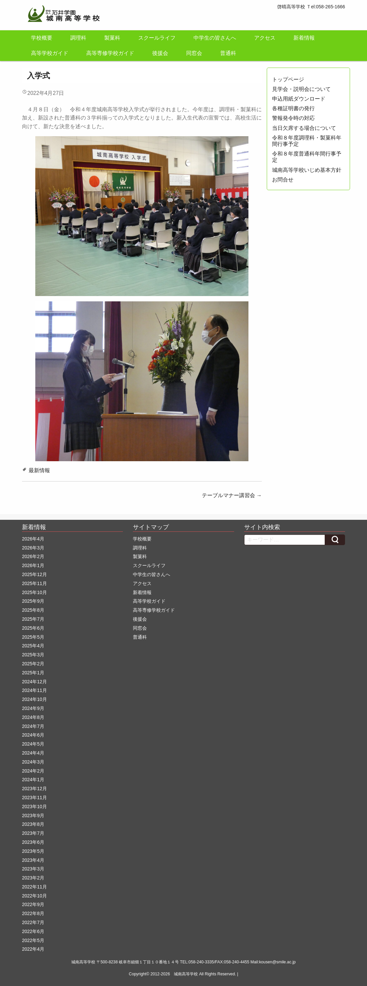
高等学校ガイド (49, 53)
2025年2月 (33, 663)
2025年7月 (33, 619)
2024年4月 (33, 753)
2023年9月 (33, 815)
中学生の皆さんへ (214, 38)
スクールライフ (157, 38)
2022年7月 (33, 922)
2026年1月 (33, 565)
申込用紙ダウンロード (298, 99)
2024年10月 (34, 699)
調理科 (78, 38)
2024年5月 (33, 744)
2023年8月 (33, 824)
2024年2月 (33, 771)
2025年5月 (33, 637)
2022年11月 (34, 886)
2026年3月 (33, 547)
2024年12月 (34, 681)
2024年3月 (33, 762)
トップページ (288, 79)
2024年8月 (33, 717)
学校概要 (41, 38)
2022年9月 (33, 904)
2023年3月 (33, 868)
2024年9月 (33, 708)
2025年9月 (33, 601)
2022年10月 (34, 895)
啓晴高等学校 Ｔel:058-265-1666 (311, 6)
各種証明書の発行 (293, 108)
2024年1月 (33, 779)
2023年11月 (34, 797)
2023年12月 (34, 788)
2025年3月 (33, 654)
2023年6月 (33, 842)
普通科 (228, 53)
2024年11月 (34, 690)
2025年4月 (33, 645)
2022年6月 (33, 931)
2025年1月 (33, 672)
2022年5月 (33, 940)
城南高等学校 (186, 974)
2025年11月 (34, 583)
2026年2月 (33, 556)
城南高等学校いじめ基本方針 (306, 170)
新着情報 (304, 38)
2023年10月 (34, 806)
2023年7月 (33, 833)
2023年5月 (33, 851)
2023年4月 (33, 860)
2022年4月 (33, 949)
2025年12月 (34, 574)
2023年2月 (33, 877)
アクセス (264, 38)
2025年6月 (33, 628)
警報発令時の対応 (293, 118)
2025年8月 (33, 610)
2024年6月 (33, 735)
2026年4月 (33, 538)
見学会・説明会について (301, 89)
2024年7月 (33, 726)
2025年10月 (34, 592)
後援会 (160, 53)
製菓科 (112, 38)
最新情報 (39, 470)
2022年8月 (33, 913)
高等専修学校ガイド (110, 53)
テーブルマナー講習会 (232, 495)
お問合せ (282, 179)
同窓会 (194, 53)
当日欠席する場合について (304, 128)
